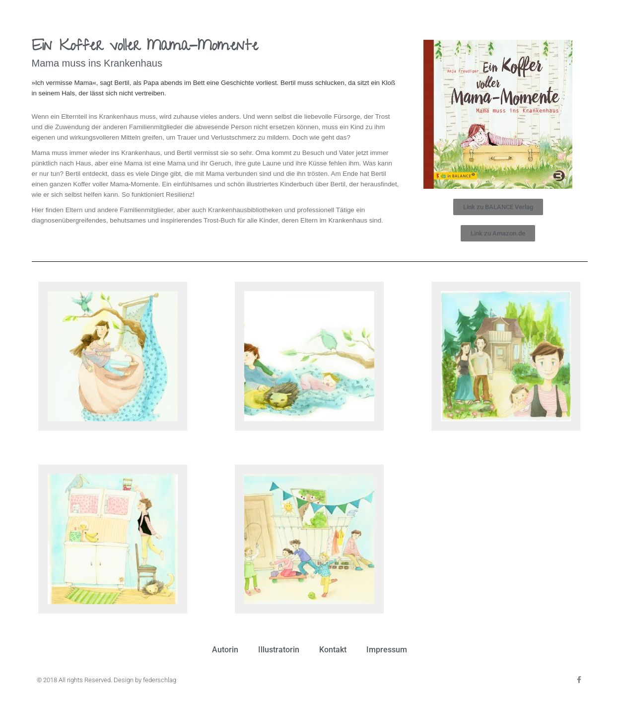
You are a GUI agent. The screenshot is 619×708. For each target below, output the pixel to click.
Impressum (386, 649)
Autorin (225, 649)
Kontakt (332, 649)
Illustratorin (278, 649)
